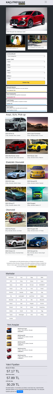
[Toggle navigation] (45, 2)
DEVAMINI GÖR (32, 266)
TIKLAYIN (19, 391)
